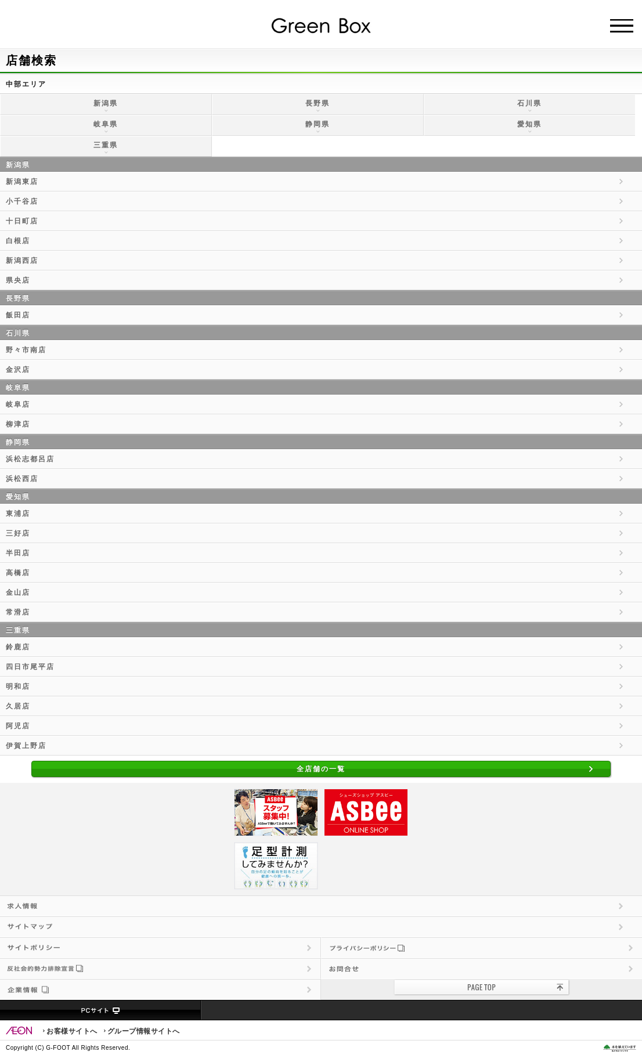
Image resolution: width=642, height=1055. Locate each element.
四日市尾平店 (30, 667)
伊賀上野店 (26, 746)
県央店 (18, 280)
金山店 (18, 592)
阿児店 (18, 726)
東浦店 (18, 514)
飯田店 (18, 315)
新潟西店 (22, 260)
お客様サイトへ (72, 1031)
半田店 (18, 553)
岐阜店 (18, 404)
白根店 (18, 241)
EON (19, 1030)
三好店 (18, 533)
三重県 (105, 145)
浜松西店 (22, 479)
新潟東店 (22, 182)
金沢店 (18, 370)
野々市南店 (26, 350)
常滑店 (18, 612)
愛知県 (529, 124)
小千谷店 (22, 201)
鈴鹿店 (18, 647)
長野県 (317, 103)
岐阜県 (105, 124)
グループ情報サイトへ (143, 1031)
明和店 (18, 686)
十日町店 (22, 221)
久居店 (18, 706)
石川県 (529, 103)
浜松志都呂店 (30, 459)
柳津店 (18, 424)
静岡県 (317, 124)
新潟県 (105, 103)
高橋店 (18, 573)
